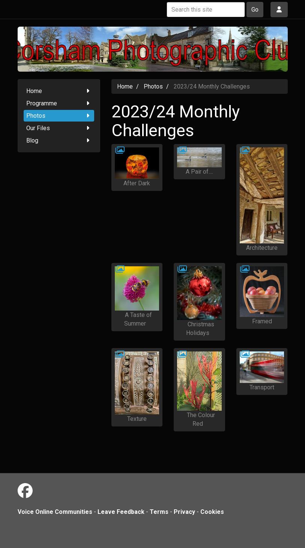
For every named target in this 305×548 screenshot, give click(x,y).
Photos (59, 115)
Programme (59, 103)
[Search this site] (206, 9)
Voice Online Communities (55, 511)
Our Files (59, 128)
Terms (159, 511)
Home (59, 91)
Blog (59, 140)
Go (254, 9)
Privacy (184, 511)
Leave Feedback (121, 511)
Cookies (212, 511)
